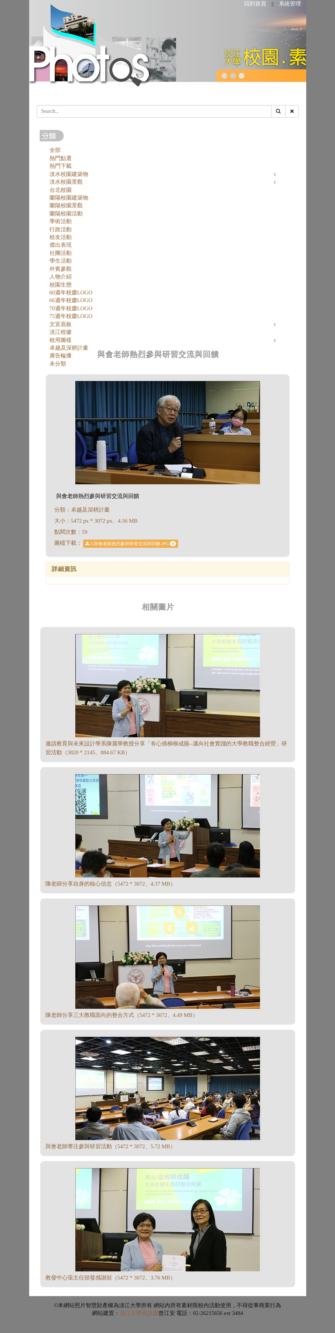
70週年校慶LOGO (71, 308)
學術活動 (60, 221)
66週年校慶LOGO (71, 300)
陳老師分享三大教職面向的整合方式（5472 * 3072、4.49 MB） (121, 1015)
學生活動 (60, 261)
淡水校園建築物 (68, 174)
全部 (55, 150)
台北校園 (60, 190)
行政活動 (60, 229)
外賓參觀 (60, 269)
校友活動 (60, 237)
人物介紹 (60, 277)
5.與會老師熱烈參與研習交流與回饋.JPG (130, 543)
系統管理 (290, 4)
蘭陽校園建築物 (68, 198)
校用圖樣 (60, 340)
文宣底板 (60, 324)
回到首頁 (255, 4)
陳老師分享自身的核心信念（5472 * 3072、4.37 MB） (110, 884)
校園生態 (60, 285)
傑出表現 (60, 245)
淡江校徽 (60, 332)
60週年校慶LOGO (71, 292)
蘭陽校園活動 (66, 214)
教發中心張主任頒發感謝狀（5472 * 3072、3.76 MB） (110, 1278)
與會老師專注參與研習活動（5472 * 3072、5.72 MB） (110, 1146)
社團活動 (60, 253)
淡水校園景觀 (66, 182)
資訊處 (150, 1313)
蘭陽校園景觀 (66, 205)
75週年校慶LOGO (71, 316)
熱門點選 (60, 158)
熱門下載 (60, 166)
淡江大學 (131, 1313)
